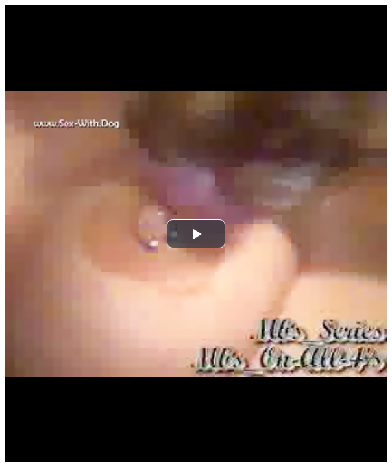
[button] (196, 233)
